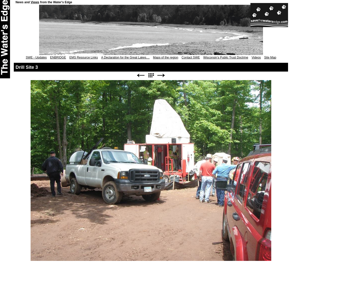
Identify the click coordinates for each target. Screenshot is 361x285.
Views (35, 2)
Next (161, 75)
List (151, 75)
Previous (140, 75)
